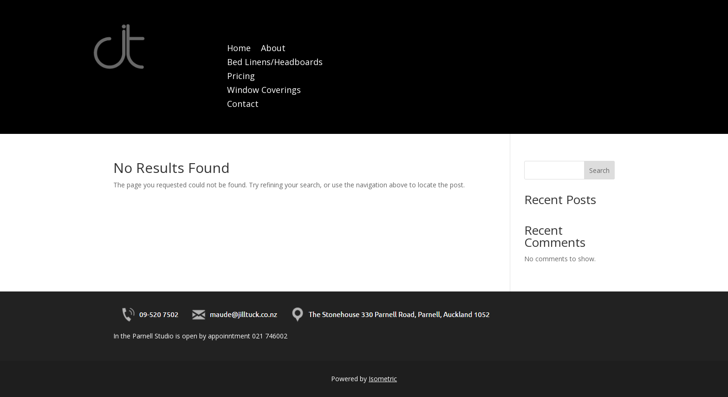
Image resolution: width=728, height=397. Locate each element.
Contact (243, 104)
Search (599, 170)
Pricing (241, 77)
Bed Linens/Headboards (275, 63)
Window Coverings (264, 90)
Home (239, 49)
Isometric (383, 378)
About (273, 49)
